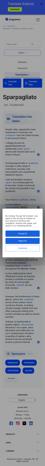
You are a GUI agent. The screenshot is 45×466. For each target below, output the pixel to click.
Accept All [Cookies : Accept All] (22, 234)
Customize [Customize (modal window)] (22, 248)
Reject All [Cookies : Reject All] (22, 241)
